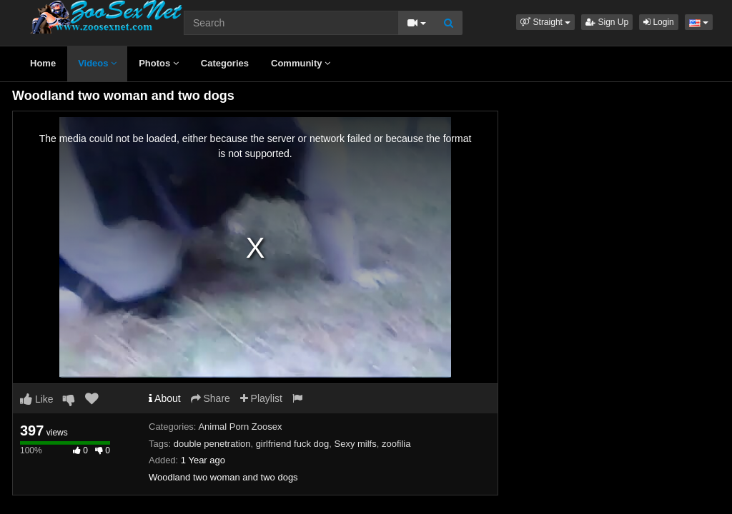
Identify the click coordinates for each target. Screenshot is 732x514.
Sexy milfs (355, 443)
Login (658, 22)
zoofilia (396, 443)
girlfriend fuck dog (293, 443)
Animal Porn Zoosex (240, 426)
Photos (159, 63)
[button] (545, 22)
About (165, 398)
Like (37, 399)
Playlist (261, 398)
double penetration (212, 443)
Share (210, 398)
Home (43, 63)
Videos (97, 63)
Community (300, 63)
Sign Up (606, 22)
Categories (225, 63)
